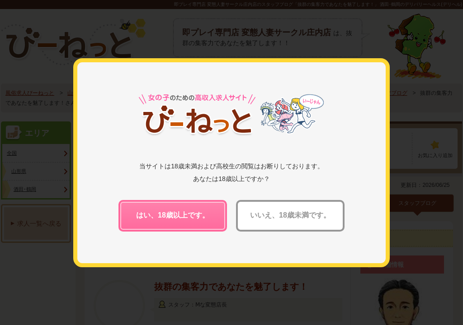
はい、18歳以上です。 (172, 215)
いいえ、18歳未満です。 (290, 215)
